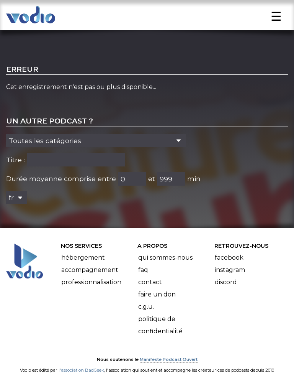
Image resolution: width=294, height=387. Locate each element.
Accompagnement (89, 269)
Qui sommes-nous (165, 257)
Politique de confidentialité (160, 325)
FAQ (143, 269)
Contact (150, 282)
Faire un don (157, 294)
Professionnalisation (91, 282)
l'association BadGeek (81, 370)
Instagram (230, 269)
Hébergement (83, 257)
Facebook (229, 257)
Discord (226, 282)
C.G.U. (146, 306)
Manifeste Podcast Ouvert (169, 359)
